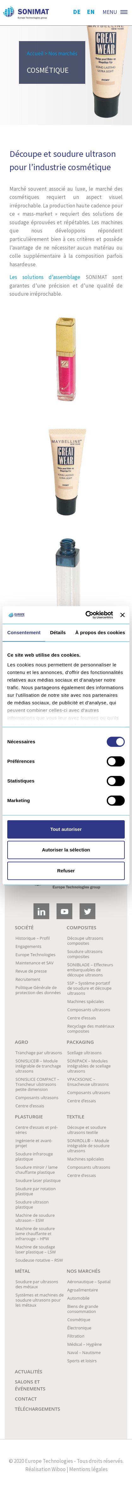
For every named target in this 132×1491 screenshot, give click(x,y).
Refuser (66, 870)
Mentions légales (88, 1469)
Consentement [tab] (23, 632)
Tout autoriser (66, 829)
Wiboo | (59, 1469)
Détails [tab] (58, 632)
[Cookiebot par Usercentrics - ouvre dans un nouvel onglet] (86, 615)
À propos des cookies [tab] (100, 632)
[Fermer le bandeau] (122, 615)
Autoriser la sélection (66, 849)
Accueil (35, 53)
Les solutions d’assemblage (44, 277)
